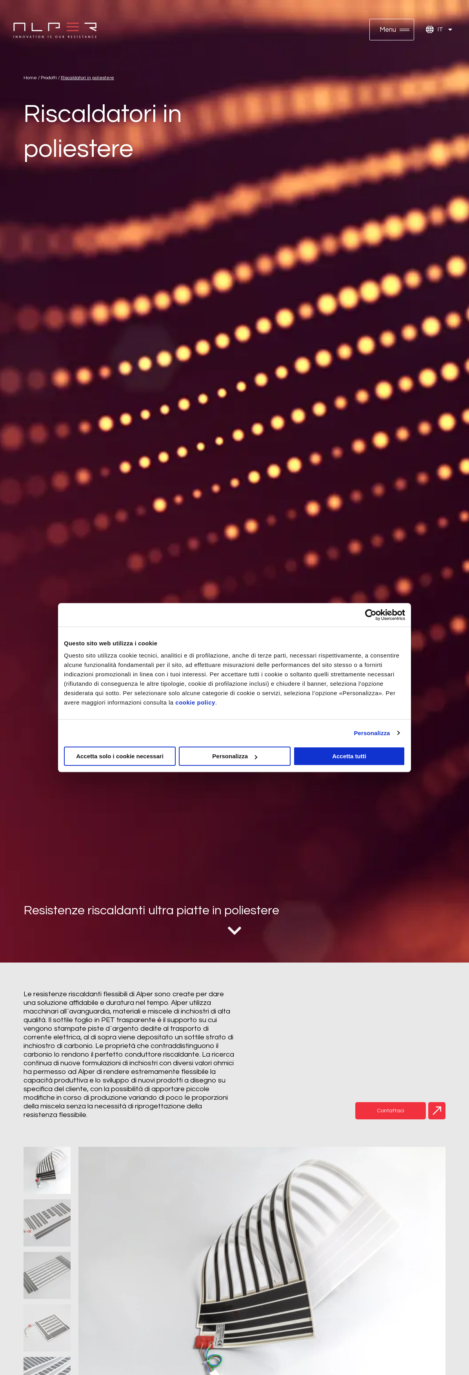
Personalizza (372, 733)
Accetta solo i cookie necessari (120, 756)
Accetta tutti (349, 756)
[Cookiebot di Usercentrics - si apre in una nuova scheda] (370, 615)
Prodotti (49, 77)
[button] (391, 29)
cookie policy (195, 702)
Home (30, 77)
